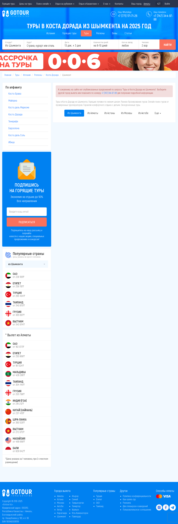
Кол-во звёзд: (127, 42)
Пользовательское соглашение (137, 509)
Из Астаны (109, 113)
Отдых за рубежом (64, 3)
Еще (158, 113)
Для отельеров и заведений (135, 506)
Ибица (11, 142)
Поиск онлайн (43, 3)
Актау (59, 509)
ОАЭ (98, 502)
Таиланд (99, 506)
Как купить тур (129, 499)
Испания (50, 33)
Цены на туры (25, 3)
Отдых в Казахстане (89, 3)
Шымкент (61, 516)
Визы (114, 33)
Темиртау (76, 506)
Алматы (60, 496)
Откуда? (8, 42)
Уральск (75, 509)
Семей (75, 499)
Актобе (60, 506)
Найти (168, 44)
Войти (167, 3)
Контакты (119, 3)
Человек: (145, 42)
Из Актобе (143, 113)
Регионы (100, 33)
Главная (7, 74)
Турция (99, 496)
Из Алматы (92, 113)
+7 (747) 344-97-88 (109, 92)
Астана (60, 499)
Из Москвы (126, 113)
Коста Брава (14, 93)
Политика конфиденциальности (137, 496)
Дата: (67, 42)
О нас (106, 3)
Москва (60, 502)
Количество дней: (101, 42)
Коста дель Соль (16, 135)
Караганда (62, 513)
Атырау (75, 496)
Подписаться (27, 222)
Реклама (127, 502)
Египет (99, 499)
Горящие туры (8, 3)
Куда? (29, 42)
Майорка (12, 100)
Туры (86, 33)
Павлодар (76, 516)
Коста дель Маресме (18, 107)
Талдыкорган (78, 502)
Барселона (13, 128)
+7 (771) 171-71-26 (127, 16)
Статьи (128, 33)
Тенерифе (13, 121)
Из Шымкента (74, 113)
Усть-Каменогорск (80, 513)
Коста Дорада (52, 74)
